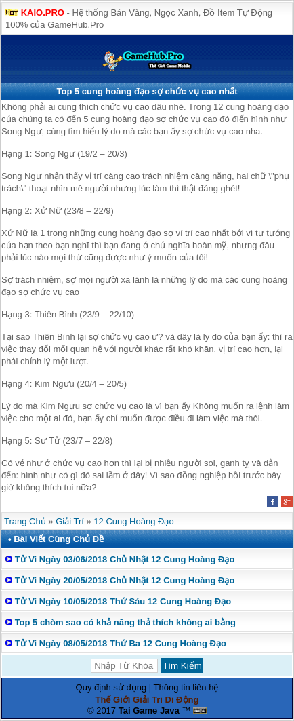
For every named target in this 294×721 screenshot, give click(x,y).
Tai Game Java (149, 710)
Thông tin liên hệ (186, 687)
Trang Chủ (25, 521)
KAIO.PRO (42, 12)
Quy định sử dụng (111, 687)
